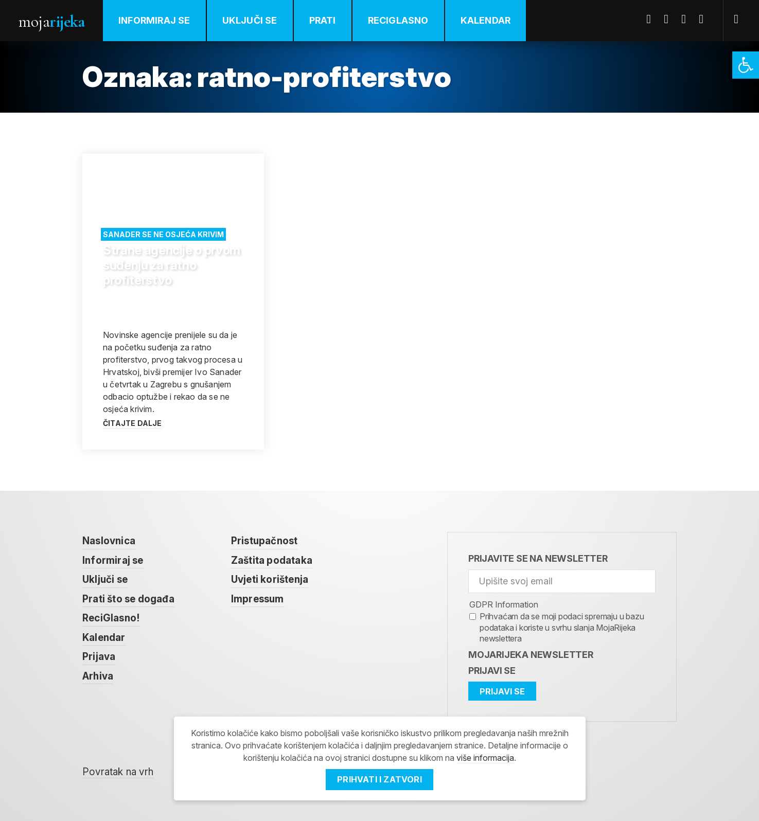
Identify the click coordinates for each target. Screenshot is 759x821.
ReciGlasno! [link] (110, 618)
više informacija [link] (485, 758)
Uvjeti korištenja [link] (269, 579)
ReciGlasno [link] (398, 20)
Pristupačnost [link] (264, 541)
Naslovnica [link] (108, 541)
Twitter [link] (670, 19)
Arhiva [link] (97, 676)
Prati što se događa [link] (128, 599)
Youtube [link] (687, 19)
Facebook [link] (652, 19)
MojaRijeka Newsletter (530, 654)
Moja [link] (51, 21)
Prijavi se (492, 670)
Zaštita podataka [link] (271, 560)
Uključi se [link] (249, 20)
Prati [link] (322, 20)
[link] (745, 65)
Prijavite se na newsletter (538, 558)
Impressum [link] (257, 599)
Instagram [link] (705, 19)
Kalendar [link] (486, 20)
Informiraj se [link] (154, 20)
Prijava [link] (98, 657)
